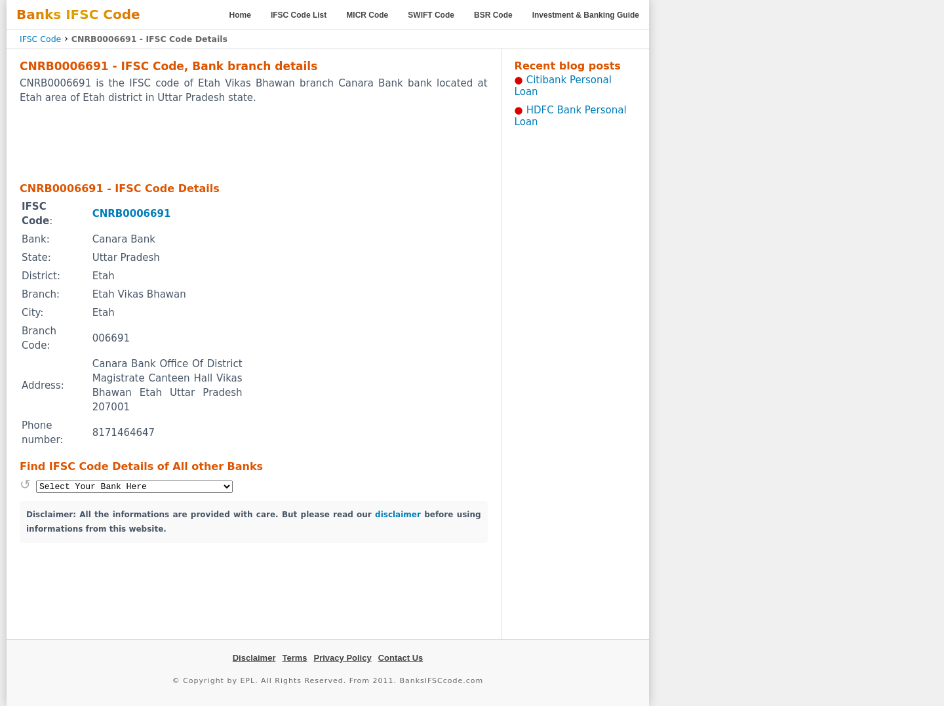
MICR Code (367, 15)
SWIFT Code (431, 15)
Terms (294, 658)
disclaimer (398, 514)
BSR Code (493, 15)
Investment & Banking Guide (585, 15)
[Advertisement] (253, 142)
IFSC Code (40, 39)
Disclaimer (254, 658)
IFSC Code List (298, 15)
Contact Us (400, 658)
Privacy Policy (343, 658)
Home (240, 15)
